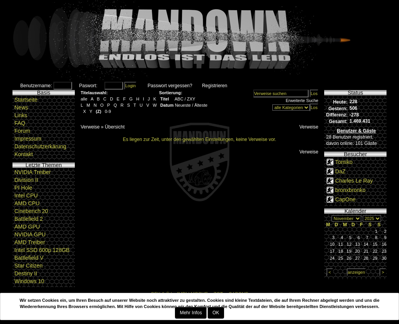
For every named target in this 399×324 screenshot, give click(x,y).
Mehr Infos (191, 312)
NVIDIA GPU (30, 234)
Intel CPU (26, 195)
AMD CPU (27, 203)
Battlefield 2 (28, 219)
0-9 (108, 111)
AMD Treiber (29, 242)
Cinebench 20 (31, 211)
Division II (26, 180)
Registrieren (214, 85)
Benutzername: (36, 85)
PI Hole (23, 188)
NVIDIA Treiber (32, 172)
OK (215, 312)
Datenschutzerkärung (40, 146)
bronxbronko (350, 190)
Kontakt (23, 154)
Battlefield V (29, 258)
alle (84, 99)
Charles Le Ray (354, 181)
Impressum (27, 139)
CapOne (345, 199)
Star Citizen (28, 265)
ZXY (191, 99)
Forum (22, 131)
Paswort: (88, 85)
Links (20, 115)
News (21, 107)
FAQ (19, 123)
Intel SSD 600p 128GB (42, 250)
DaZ (340, 171)
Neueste (183, 105)
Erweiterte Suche (302, 100)
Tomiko (343, 162)
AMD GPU (27, 227)
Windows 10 (29, 281)
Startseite (25, 100)
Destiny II (25, 273)
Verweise (90, 127)
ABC (179, 99)
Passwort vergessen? (170, 85)
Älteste (201, 105)
